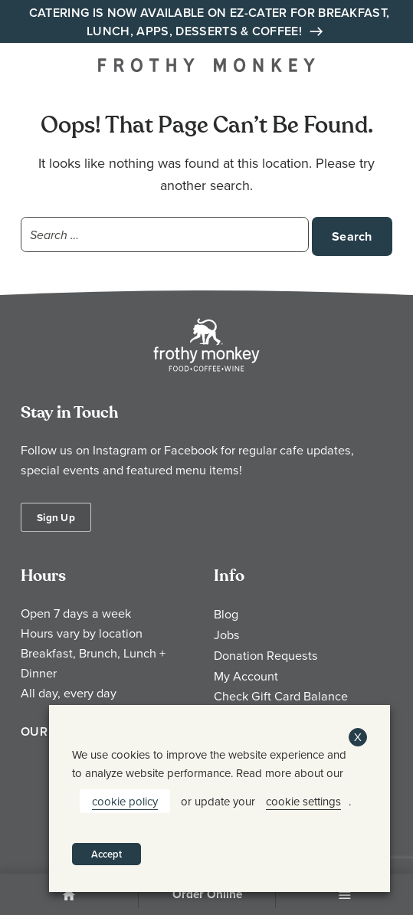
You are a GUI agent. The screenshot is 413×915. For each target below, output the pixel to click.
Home (69, 896)
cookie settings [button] (303, 801)
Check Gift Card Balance (281, 695)
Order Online (207, 894)
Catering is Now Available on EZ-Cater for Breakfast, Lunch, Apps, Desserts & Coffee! (209, 22)
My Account (246, 675)
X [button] (358, 737)
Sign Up (56, 517)
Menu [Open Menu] (345, 896)
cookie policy (125, 801)
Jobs (227, 634)
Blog (226, 613)
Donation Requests (266, 655)
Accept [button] (106, 854)
